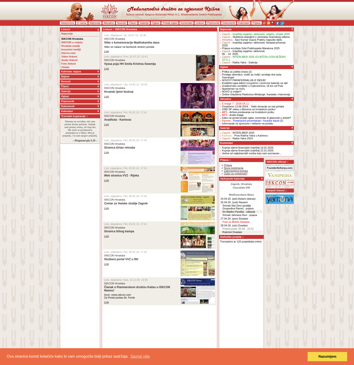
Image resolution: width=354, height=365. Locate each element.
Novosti (121, 23)
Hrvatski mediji (70, 45)
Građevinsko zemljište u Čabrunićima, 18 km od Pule (252, 85)
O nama (81, 23)
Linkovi (200, 23)
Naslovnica (67, 23)
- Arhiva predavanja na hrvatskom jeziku (248, 112)
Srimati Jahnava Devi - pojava (239, 215)
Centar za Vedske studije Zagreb (126, 203)
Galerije (144, 23)
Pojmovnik (213, 23)
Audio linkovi (69, 60)
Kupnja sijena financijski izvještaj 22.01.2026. (248, 150)
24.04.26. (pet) (229, 198)
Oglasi (155, 23)
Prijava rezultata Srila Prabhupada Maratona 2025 (251, 48)
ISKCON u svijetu (72, 42)
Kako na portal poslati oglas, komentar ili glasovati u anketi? (256, 117)
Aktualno (109, 23)
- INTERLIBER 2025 (238, 132)
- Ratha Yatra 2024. (237, 138)
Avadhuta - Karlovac (118, 119)
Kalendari (243, 23)
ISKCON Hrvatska (72, 38)
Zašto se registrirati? (236, 173)
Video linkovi (69, 56)
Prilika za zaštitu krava (235, 71)
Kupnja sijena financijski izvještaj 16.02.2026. (248, 147)
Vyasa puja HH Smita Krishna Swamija (130, 64)
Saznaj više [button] (140, 356)
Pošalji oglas (170, 23)
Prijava (256, 23)
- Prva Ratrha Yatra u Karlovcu (245, 135)
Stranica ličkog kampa (119, 231)
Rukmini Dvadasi (232, 232)
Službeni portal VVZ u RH (121, 259)
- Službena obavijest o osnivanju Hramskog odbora (256, 36)
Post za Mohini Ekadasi (235, 221)
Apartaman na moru (233, 88)
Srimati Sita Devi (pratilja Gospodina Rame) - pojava (237, 207)
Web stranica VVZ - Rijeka (121, 175)
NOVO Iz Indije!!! (232, 91)
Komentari (186, 23)
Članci (133, 23)
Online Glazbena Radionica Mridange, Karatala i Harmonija (256, 94)
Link (106, 51)
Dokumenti (228, 23)
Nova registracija (233, 168)
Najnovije (95, 23)
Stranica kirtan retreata (119, 147)
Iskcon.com (68, 53)
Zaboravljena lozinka (236, 170)
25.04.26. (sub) (229, 202)
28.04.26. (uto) (229, 225)
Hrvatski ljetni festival (118, 91)
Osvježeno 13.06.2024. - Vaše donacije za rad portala (253, 106)
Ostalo (65, 67)
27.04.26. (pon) (229, 218)
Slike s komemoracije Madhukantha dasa (131, 42)
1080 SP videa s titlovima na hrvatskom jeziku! (249, 109)
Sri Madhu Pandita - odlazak (238, 211)
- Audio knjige (233, 115)
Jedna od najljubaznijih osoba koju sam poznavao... (251, 153)
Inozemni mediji (71, 49)
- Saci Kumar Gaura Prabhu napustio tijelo (252, 39)
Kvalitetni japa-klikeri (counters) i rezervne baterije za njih (255, 83)
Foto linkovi (68, 63)
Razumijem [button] (327, 356)
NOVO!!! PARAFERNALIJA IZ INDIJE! (244, 80)
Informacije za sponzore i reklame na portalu (247, 123)
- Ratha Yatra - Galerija (239, 62)
